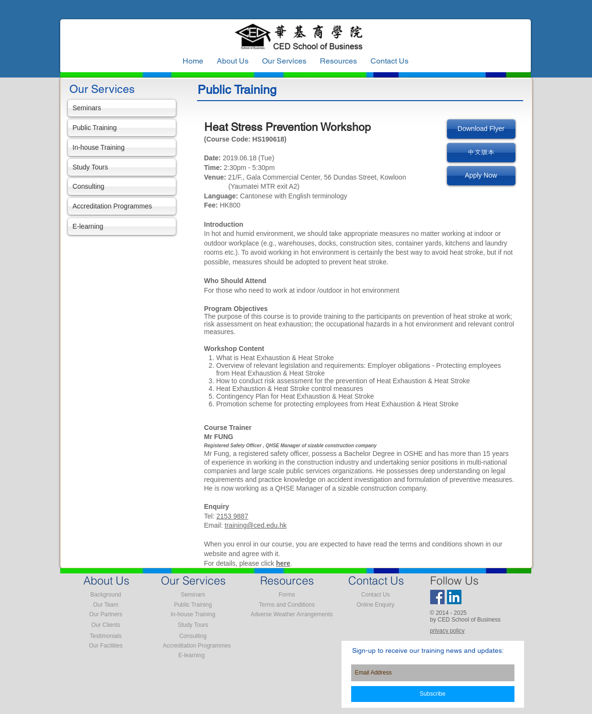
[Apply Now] (481, 175)
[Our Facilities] (106, 645)
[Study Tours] (122, 167)
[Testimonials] (106, 636)
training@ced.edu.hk (255, 525)
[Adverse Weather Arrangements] (292, 614)
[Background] (106, 594)
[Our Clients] (106, 625)
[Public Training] (122, 127)
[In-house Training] (122, 147)
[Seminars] (122, 108)
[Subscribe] (432, 694)
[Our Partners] (106, 614)
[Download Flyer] (481, 129)
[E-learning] (122, 226)
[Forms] (287, 594)
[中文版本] (481, 152)
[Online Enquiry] (376, 605)
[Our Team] (106, 605)
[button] (338, 61)
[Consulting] (122, 186)
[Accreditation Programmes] (122, 206)
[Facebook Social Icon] (437, 597)
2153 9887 (232, 516)
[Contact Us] (376, 594)
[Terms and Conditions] (287, 605)
